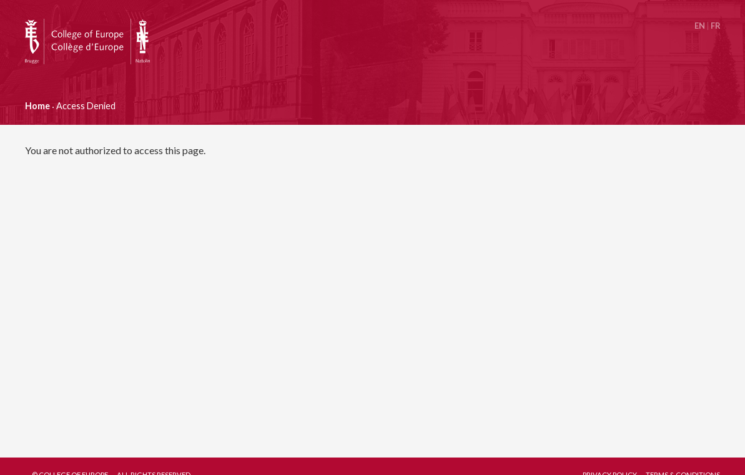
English (699, 26)
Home (37, 105)
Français (715, 26)
